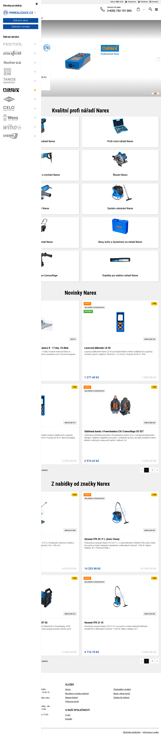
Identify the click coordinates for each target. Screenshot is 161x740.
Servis (68, 689)
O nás (67, 715)
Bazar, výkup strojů (121, 693)
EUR (121, 2)
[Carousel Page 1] (153, 93)
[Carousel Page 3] (158, 93)
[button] (141, 9)
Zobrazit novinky (21, 26)
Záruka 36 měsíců (121, 697)
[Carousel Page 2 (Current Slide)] (155, 93)
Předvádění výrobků (122, 689)
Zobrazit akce (20, 20)
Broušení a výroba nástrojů (77, 693)
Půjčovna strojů (72, 701)
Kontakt (154, 2)
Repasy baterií (71, 697)
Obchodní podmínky (132, 732)
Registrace (130, 2)
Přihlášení (143, 2)
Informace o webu (151, 732)
